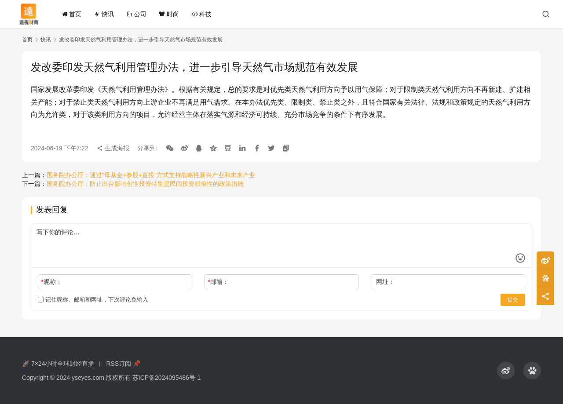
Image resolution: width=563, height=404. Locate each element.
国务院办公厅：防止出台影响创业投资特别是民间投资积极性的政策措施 (145, 183)
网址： (385, 281)
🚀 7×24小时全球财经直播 (58, 363)
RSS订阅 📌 (123, 363)
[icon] (506, 370)
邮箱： (218, 281)
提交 (513, 300)
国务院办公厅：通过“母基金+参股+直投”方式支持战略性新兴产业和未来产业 (151, 174)
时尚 (169, 14)
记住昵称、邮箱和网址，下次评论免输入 (93, 299)
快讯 (104, 14)
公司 (136, 14)
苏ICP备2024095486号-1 (166, 377)
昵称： (51, 281)
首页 (71, 14)
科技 (201, 14)
